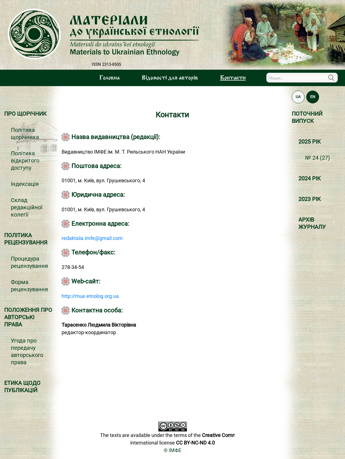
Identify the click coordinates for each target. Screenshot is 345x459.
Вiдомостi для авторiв (170, 78)
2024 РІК (309, 178)
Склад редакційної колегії (26, 207)
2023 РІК (309, 199)
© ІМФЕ (172, 450)
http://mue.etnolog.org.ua (90, 296)
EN (312, 96)
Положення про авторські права (28, 317)
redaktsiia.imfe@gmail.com (92, 238)
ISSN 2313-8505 (106, 64)
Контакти (233, 78)
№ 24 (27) (317, 157)
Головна (109, 78)
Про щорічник (25, 113)
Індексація (25, 184)
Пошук (334, 77)
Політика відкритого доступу (25, 160)
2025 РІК (309, 141)
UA (298, 96)
